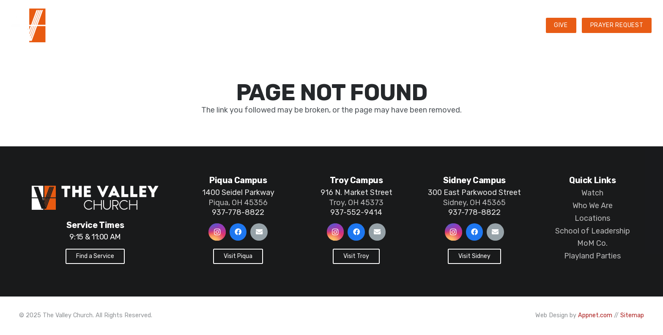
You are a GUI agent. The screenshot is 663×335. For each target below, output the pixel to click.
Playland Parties (592, 256)
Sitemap (632, 315)
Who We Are (593, 205)
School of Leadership (592, 231)
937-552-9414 (356, 212)
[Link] (101, 25)
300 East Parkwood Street (474, 192)
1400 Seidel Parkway (238, 192)
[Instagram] (217, 232)
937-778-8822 (238, 212)
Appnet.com (595, 315)
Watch (592, 193)
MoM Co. (592, 243)
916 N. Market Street (356, 192)
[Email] (259, 232)
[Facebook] (238, 232)
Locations (592, 218)
